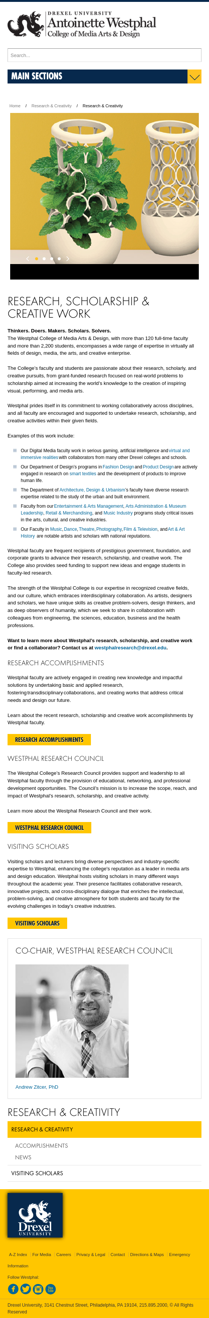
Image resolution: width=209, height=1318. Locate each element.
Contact (118, 1254)
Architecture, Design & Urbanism (92, 490)
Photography (109, 529)
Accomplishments (41, 1145)
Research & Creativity (52, 106)
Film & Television (140, 529)
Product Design (158, 467)
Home (14, 106)
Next (67, 257)
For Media (41, 1254)
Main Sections (36, 75)
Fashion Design (118, 467)
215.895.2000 (153, 1305)
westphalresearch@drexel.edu (130, 648)
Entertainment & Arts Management (88, 506)
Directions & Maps (147, 1254)
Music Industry (118, 513)
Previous (29, 257)
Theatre (86, 529)
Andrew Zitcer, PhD (36, 1087)
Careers (63, 1254)
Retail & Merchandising (69, 513)
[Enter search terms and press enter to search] (104, 55)
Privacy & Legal (91, 1254)
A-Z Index (18, 1254)
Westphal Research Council (49, 827)
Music (56, 529)
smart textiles (82, 473)
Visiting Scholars (37, 923)
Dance (70, 529)
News (23, 1157)
